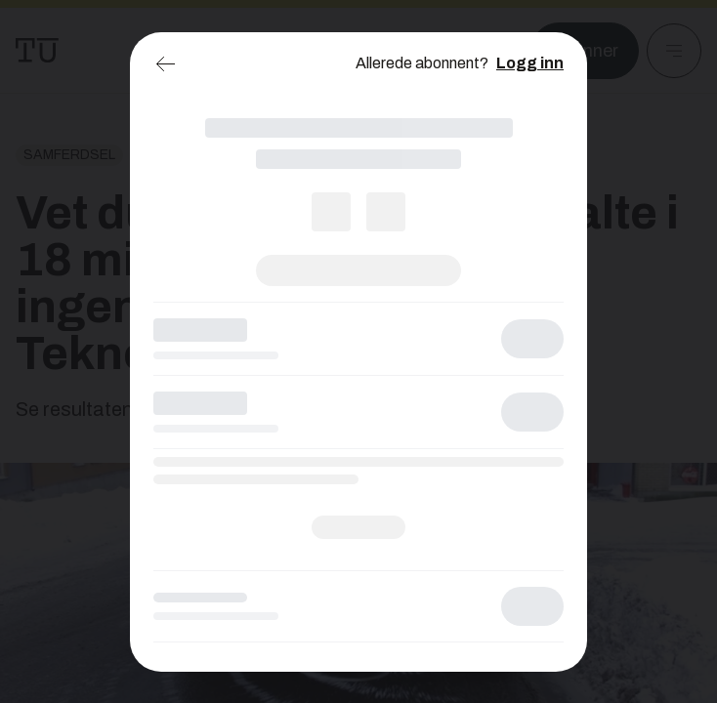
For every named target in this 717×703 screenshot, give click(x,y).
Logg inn (530, 63)
